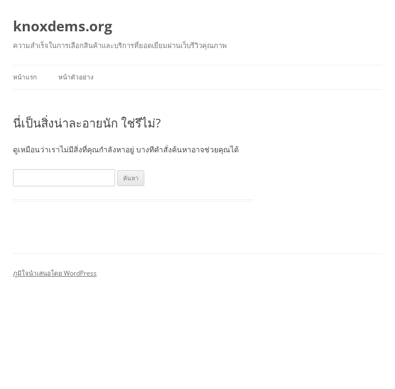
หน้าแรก (25, 77)
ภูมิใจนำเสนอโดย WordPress (55, 273)
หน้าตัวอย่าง (75, 77)
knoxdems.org (62, 26)
